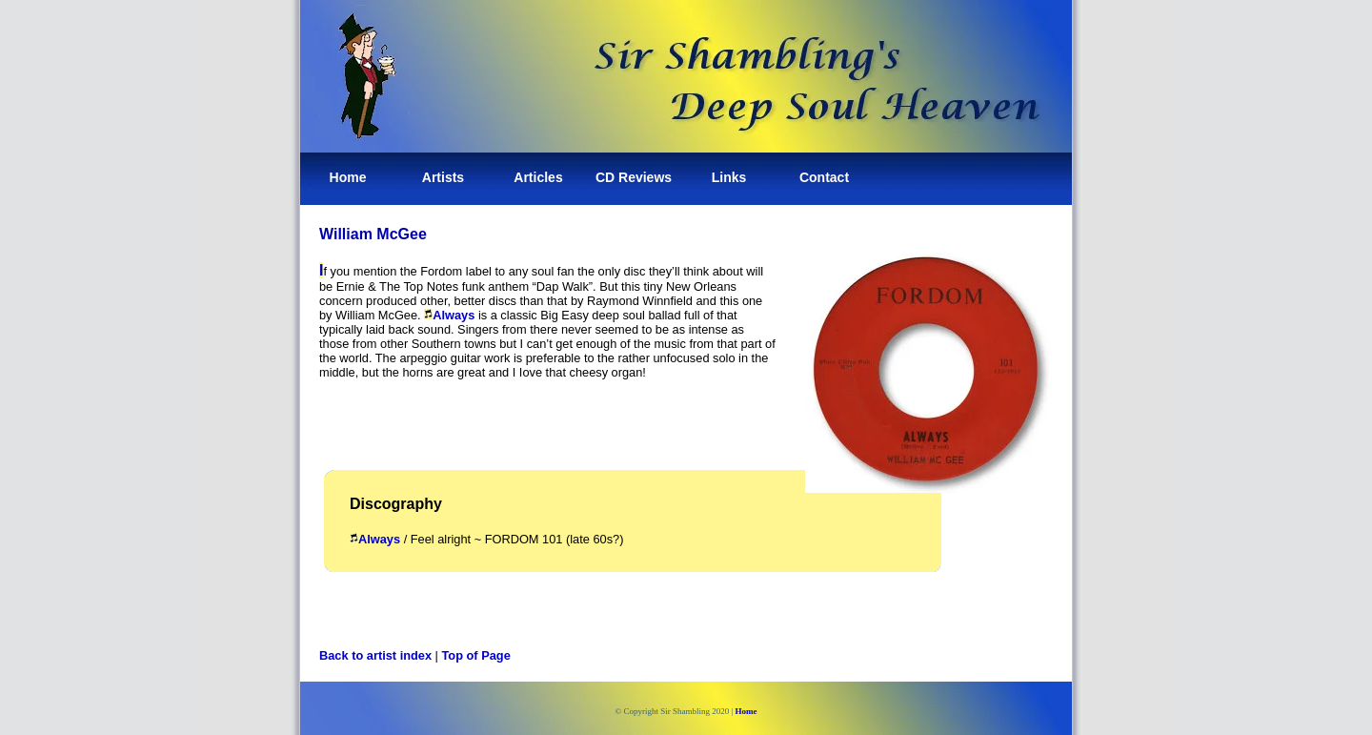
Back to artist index (375, 655)
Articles (538, 177)
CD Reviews (633, 177)
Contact (824, 177)
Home (348, 177)
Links (729, 177)
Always (453, 315)
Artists (443, 177)
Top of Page (476, 655)
